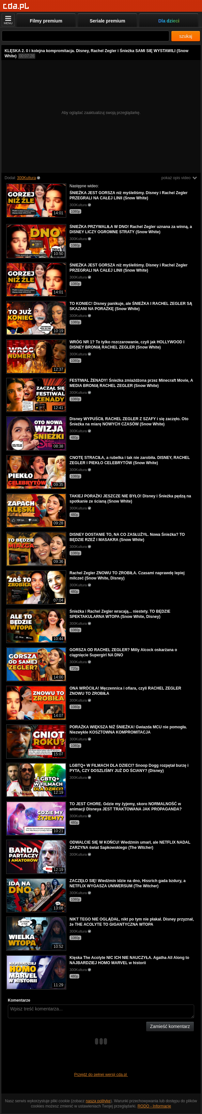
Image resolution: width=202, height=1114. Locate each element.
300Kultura (26, 178)
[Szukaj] (85, 36)
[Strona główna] (16, 6)
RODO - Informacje (154, 1106)
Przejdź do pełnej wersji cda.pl (101, 1074)
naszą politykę (98, 1101)
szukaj (185, 36)
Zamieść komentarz (170, 1026)
